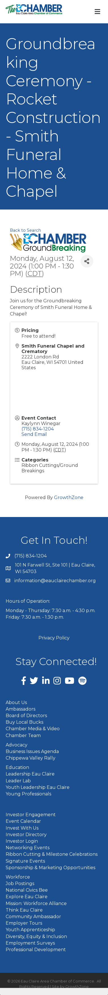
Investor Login (22, 841)
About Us (16, 702)
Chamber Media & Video (33, 728)
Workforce (18, 877)
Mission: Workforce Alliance (36, 903)
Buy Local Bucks (24, 722)
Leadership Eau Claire (30, 774)
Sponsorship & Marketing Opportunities (50, 867)
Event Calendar (23, 821)
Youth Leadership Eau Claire (38, 787)
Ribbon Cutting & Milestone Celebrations (52, 854)
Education (17, 767)
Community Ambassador (33, 916)
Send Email (34, 434)
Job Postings (20, 883)
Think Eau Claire (24, 910)
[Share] (87, 261)
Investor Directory (26, 834)
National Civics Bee (27, 890)
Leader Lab (18, 780)
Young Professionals (28, 794)
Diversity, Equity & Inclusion (36, 936)
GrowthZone (68, 497)
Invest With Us (22, 828)
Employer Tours (24, 923)
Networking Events (27, 847)
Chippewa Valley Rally (30, 758)
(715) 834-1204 (37, 429)
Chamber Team (23, 735)
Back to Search (25, 230)
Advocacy (16, 745)
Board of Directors (26, 715)
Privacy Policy (54, 638)
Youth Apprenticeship (30, 929)
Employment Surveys (30, 943)
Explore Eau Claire (26, 896)
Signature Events (25, 861)
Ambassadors (20, 709)
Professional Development (36, 949)
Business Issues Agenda (32, 751)
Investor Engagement (31, 814)
